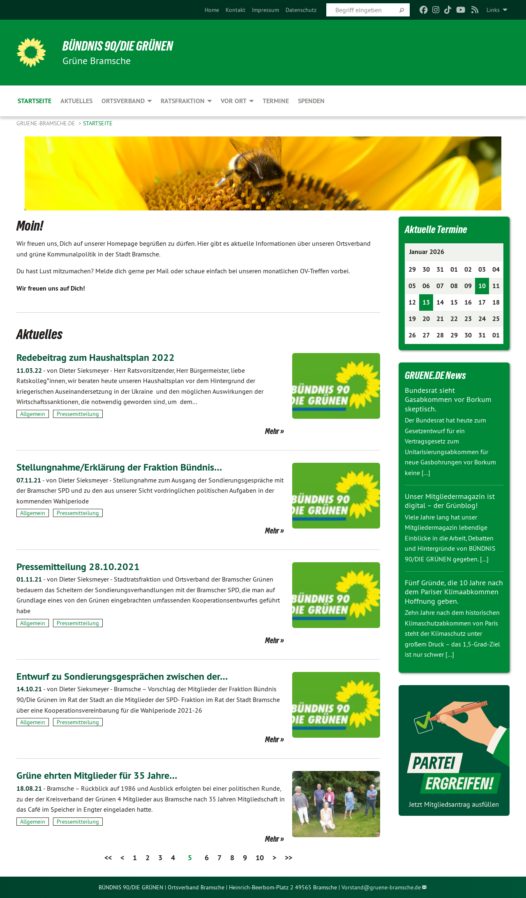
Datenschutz (301, 10)
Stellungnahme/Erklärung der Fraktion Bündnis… (119, 467)
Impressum (265, 10)
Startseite (98, 123)
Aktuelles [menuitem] (76, 101)
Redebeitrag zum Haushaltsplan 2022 (95, 357)
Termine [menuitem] (276, 101)
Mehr (272, 431)
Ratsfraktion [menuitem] (183, 101)
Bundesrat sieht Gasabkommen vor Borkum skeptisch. (448, 399)
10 (260, 857)
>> (288, 857)
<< (108, 857)
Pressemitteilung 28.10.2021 (78, 566)
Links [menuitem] (493, 10)
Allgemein (32, 414)
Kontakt (235, 10)
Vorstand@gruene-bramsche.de (381, 887)
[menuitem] (212, 10)
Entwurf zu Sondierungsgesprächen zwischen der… (122, 676)
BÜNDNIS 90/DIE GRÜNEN (117, 46)
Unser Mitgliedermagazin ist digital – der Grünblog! (450, 501)
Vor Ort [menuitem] (234, 101)
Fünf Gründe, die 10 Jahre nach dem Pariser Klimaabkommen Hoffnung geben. (454, 592)
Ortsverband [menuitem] (123, 101)
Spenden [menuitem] (311, 101)
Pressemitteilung (78, 414)
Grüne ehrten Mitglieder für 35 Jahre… (96, 775)
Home (212, 10)
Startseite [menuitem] (34, 101)
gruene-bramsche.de (46, 123)
